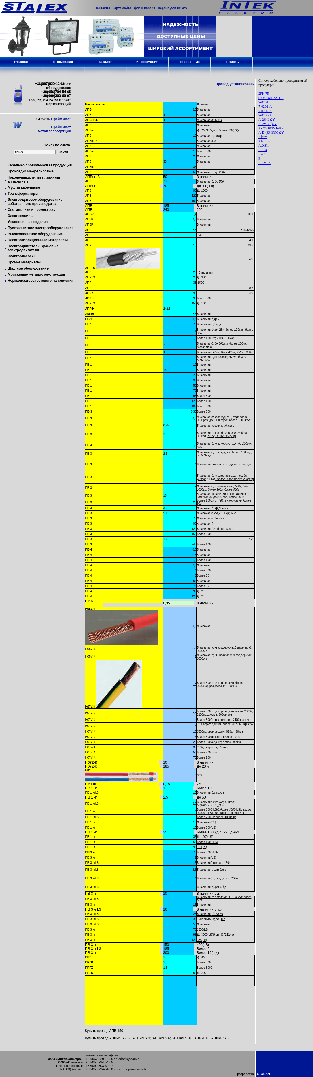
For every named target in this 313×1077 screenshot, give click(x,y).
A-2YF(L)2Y (267, 124)
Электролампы (20, 216)
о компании (63, 62)
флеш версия (144, 8)
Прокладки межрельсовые (31, 171)
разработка (245, 1074)
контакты (232, 62)
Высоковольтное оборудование (35, 234)
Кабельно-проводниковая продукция (40, 165)
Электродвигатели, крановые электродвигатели (33, 248)
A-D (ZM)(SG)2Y (271, 133)
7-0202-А (265, 111)
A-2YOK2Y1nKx (270, 128)
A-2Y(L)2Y (266, 120)
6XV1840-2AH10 (271, 98)
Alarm (262, 137)
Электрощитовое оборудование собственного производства (35, 202)
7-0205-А (265, 115)
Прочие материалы (24, 262)
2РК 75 (263, 94)
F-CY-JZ (264, 163)
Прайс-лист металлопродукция (54, 129)
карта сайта (122, 8)
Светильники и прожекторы (32, 210)
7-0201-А (265, 107)
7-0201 (263, 102)
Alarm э (264, 141)
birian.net (263, 1074)
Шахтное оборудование (28, 268)
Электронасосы (21, 256)
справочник (189, 62)
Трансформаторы (23, 194)
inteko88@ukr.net (70, 1069)
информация (147, 62)
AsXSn (263, 146)
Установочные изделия (28, 222)
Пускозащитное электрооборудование (41, 228)
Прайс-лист (61, 119)
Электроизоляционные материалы (38, 240)
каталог (105, 62)
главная (21, 62)
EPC (261, 154)
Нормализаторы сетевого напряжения (41, 280)
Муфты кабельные (24, 187)
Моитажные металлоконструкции (36, 274)
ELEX (262, 150)
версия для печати (172, 8)
